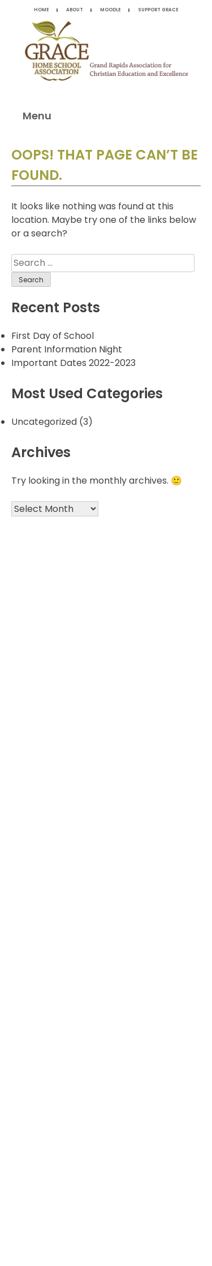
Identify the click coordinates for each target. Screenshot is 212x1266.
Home (41, 10)
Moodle (110, 10)
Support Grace (158, 10)
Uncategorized (44, 421)
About (74, 10)
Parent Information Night (66, 349)
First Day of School (52, 335)
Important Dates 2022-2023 (73, 362)
